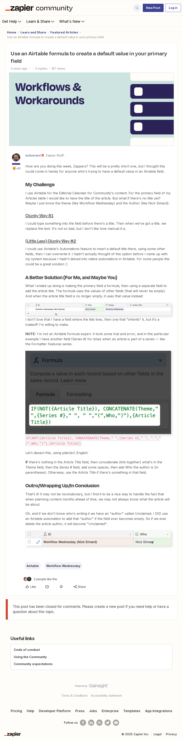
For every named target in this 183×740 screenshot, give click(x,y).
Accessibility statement (106, 695)
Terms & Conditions (74, 695)
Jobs (93, 710)
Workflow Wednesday (63, 565)
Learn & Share (40, 21)
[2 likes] (40, 578)
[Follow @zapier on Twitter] (108, 722)
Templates (131, 710)
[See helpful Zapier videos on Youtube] (116, 722)
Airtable (32, 565)
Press (80, 710)
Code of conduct (27, 649)
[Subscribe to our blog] (99, 722)
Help (30, 710)
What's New (72, 21)
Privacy (171, 733)
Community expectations (33, 663)
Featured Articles (64, 32)
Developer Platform (55, 710)
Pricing (16, 710)
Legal (157, 733)
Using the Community (30, 656)
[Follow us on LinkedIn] (91, 722)
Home (11, 32)
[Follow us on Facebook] (83, 722)
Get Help (12, 21)
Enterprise (110, 710)
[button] (153, 8)
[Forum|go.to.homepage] (40, 8)
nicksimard (33, 155)
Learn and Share (33, 32)
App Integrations (158, 710)
